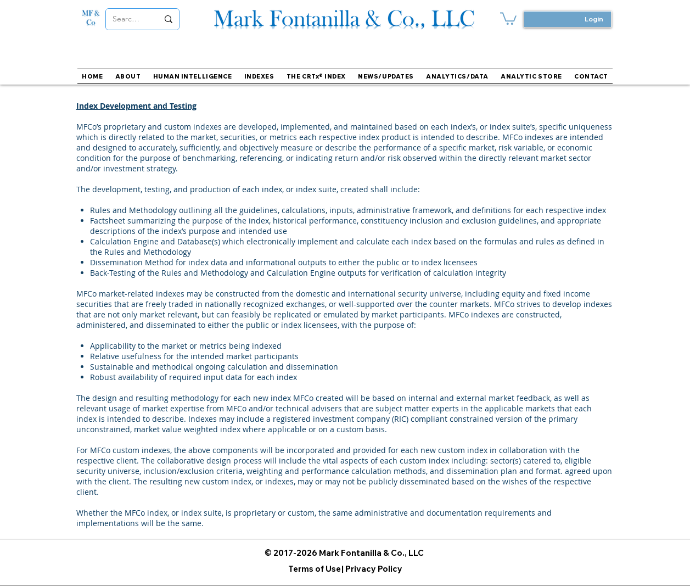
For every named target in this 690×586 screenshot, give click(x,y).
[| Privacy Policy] (372, 569)
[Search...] (127, 19)
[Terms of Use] (314, 569)
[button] (259, 76)
